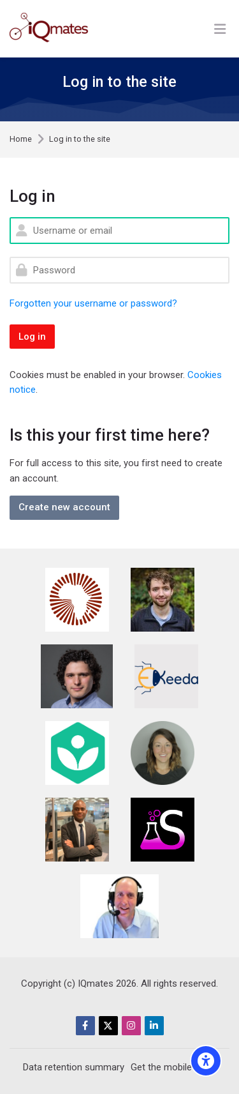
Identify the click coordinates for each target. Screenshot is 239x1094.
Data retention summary (73, 1067)
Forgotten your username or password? (93, 303)
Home (21, 139)
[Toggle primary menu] (219, 28)
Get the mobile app (170, 1067)
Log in (32, 336)
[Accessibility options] (206, 1061)
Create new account (64, 507)
